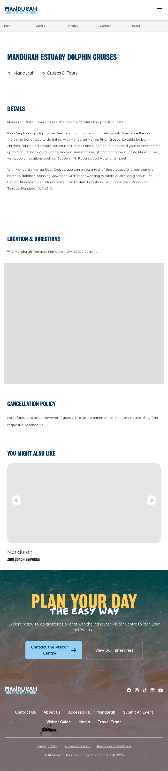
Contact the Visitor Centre (53, 650)
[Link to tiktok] (145, 690)
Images (73, 25)
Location (105, 25)
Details (40, 25)
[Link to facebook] (129, 690)
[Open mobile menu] (159, 10)
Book (7, 25)
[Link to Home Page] (21, 10)
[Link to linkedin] (152, 690)
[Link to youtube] (160, 690)
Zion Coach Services (23, 559)
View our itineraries (114, 650)
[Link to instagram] (137, 690)
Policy (136, 25)
